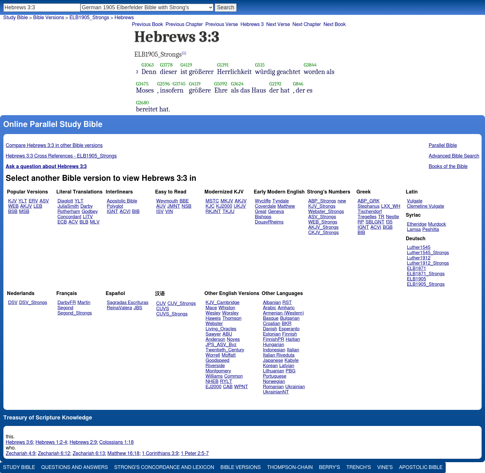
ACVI (125, 211)
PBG (291, 371)
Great (260, 211)
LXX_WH (390, 206)
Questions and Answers (74, 467)
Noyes (233, 339)
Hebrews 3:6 (19, 442)
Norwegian (274, 381)
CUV (161, 303)
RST (287, 302)
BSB (12, 211)
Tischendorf (370, 211)
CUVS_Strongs (172, 314)
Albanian (272, 302)
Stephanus (369, 206)
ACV (73, 222)
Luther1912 (419, 258)
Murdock (437, 224)
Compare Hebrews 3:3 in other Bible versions (54, 145)
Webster (214, 323)
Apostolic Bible (421, 467)
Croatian (271, 323)
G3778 (166, 65)
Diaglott (65, 201)
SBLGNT (375, 222)
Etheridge (417, 224)
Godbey (90, 211)
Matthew (286, 206)
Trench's (358, 467)
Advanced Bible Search (454, 156)
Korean (270, 365)
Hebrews (124, 17)
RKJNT (213, 211)
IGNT (112, 211)
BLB (83, 222)
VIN (169, 211)
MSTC (212, 201)
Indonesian (274, 350)
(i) (184, 53)
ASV (44, 201)
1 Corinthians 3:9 (160, 453)
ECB (62, 222)
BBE (184, 201)
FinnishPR (273, 339)
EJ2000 (213, 386)
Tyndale (281, 201)
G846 (298, 84)
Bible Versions (48, 17)
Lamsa (414, 229)
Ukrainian (295, 386)
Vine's (385, 467)
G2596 (163, 84)
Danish (270, 329)
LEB (37, 206)
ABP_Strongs (322, 201)
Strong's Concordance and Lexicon (164, 467)
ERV (33, 201)
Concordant (69, 217)
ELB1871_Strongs (426, 273)
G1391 (223, 65)
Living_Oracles (221, 329)
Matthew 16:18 (123, 453)
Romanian (273, 386)
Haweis (213, 318)
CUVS (162, 308)
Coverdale (265, 206)
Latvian (286, 365)
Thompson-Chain (290, 467)
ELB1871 (416, 268)
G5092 (220, 84)
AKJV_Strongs (323, 227)
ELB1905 (416, 279)
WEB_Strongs (322, 222)
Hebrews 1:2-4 (51, 442)
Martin (83, 302)
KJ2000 (224, 206)
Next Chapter (306, 24)
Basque (271, 318)
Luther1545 (419, 247)
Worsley (230, 313)
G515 (260, 65)
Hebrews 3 (252, 24)
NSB (186, 206)
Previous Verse (221, 24)
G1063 (148, 65)
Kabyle (292, 360)
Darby (86, 206)
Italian (293, 350)
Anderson (215, 339)
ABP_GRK (369, 201)
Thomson (232, 318)
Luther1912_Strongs (428, 263)
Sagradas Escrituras (127, 302)
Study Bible (15, 17)
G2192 (275, 84)
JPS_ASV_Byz (221, 344)
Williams (214, 376)
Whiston (226, 308)
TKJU (228, 211)
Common (233, 376)
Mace (211, 308)
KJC (210, 206)
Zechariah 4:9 (21, 453)
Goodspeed (218, 360)
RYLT (226, 381)
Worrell (213, 355)
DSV (13, 302)
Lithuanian (273, 371)
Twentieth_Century (225, 350)
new (342, 201)
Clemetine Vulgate (425, 206)
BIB (135, 211)
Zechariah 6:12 (54, 453)
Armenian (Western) (283, 313)
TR (381, 217)
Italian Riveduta (278, 355)
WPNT (241, 386)
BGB (388, 227)
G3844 (310, 65)
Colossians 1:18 (116, 442)
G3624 (237, 84)
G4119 (186, 65)
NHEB (212, 381)
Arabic (269, 308)
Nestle (392, 217)
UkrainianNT (276, 392)
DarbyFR (67, 302)
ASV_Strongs (322, 217)
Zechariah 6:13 (89, 453)
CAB (228, 386)
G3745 (179, 84)
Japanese (273, 360)
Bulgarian (289, 318)
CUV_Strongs (181, 303)
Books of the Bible (448, 166)
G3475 (142, 84)
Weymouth (167, 201)
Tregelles (367, 217)
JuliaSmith (68, 206)
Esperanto (289, 329)
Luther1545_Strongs (428, 252)
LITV (88, 217)
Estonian (272, 334)
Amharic (286, 308)
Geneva (276, 211)
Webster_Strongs (326, 211)
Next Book (335, 24)
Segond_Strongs (75, 313)
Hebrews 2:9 (83, 442)
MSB (24, 211)
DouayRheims (269, 222)
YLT (22, 201)
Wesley (213, 313)
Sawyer (213, 334)
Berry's (329, 467)
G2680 (142, 103)
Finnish (289, 334)
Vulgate (415, 201)
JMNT (173, 206)
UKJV (240, 206)
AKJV (26, 206)
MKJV (227, 201)
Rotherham (69, 211)
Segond (65, 308)
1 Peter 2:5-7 (195, 453)
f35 (389, 222)
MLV (95, 222)
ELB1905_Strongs (89, 17)
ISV (160, 211)
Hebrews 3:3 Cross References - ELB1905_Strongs (61, 156)
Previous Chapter (184, 24)
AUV (161, 206)
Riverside (215, 365)
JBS (138, 308)
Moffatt (229, 355)
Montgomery (218, 371)
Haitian (292, 339)
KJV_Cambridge (223, 302)
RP (361, 222)
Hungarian (273, 344)
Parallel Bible (443, 145)
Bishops (263, 217)
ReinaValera (119, 308)
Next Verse (278, 24)
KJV (12, 201)
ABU (227, 334)
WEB (13, 206)
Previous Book (147, 24)
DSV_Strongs (33, 302)
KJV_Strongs (321, 206)
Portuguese (274, 376)
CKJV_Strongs (323, 232)
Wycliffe (263, 201)
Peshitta (430, 229)
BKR (286, 323)
